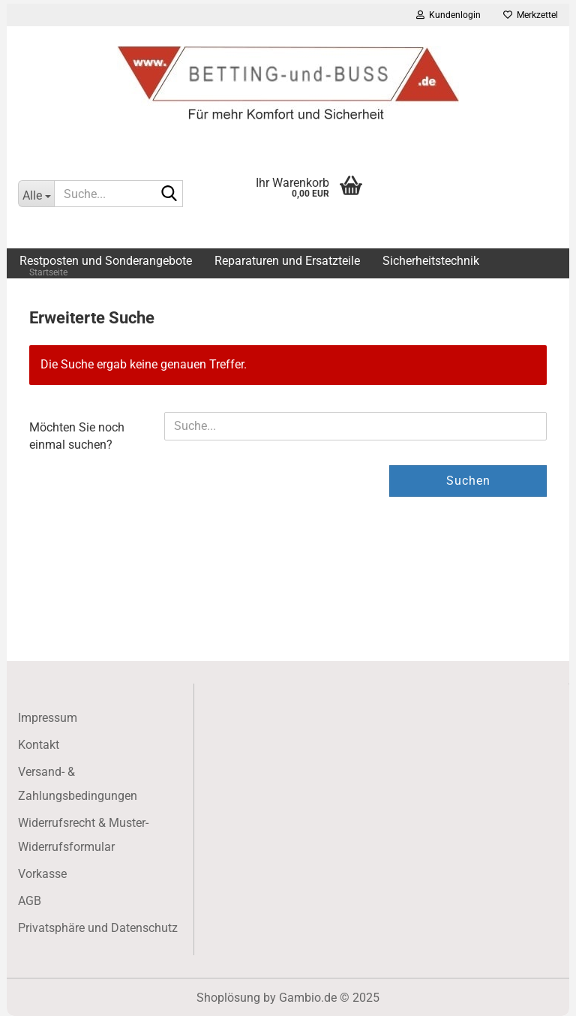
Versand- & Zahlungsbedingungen (77, 784)
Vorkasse (42, 874)
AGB (29, 901)
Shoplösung (228, 997)
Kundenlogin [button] (448, 15)
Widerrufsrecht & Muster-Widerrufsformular (83, 835)
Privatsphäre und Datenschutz (98, 928)
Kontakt (38, 745)
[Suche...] (36, 193)
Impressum (47, 718)
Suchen (468, 480)
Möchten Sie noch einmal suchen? (76, 436)
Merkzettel (530, 15)
